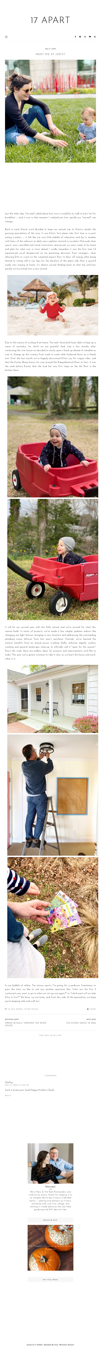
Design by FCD (51, 1345)
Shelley (9, 1082)
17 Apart (50, 20)
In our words (15, 1009)
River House (31, 1009)
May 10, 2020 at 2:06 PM (17, 1085)
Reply (8, 1095)
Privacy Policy (66, 1345)
